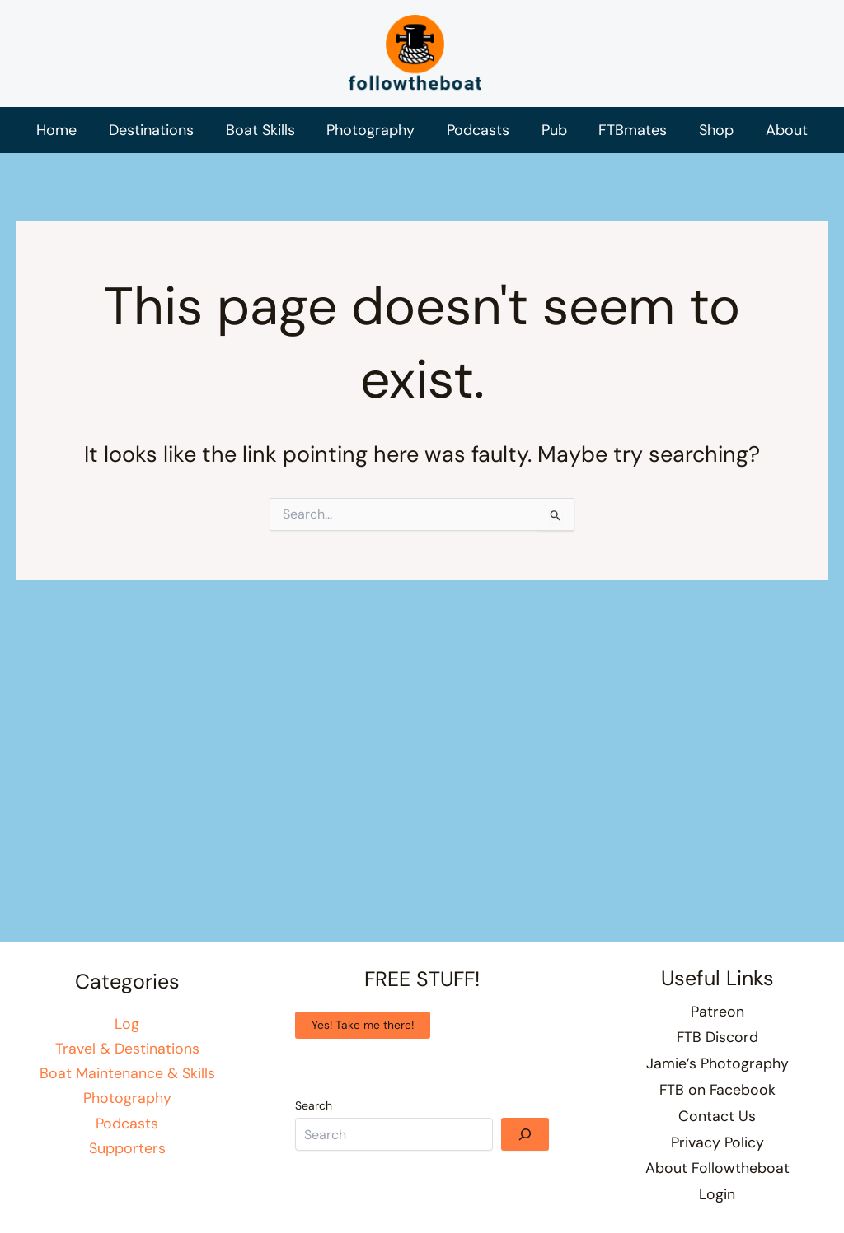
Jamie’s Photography (717, 1069)
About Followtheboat (717, 1170)
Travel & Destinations (127, 1057)
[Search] (525, 1142)
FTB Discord (717, 1044)
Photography (127, 1107)
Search (313, 1113)
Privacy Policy (717, 1145)
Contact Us (717, 1120)
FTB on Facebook (717, 1095)
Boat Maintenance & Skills (127, 1081)
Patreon (717, 1019)
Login (717, 1195)
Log (127, 1031)
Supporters (127, 1157)
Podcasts (127, 1132)
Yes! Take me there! (363, 1033)
